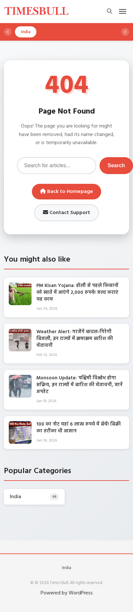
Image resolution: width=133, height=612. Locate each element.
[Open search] (109, 11)
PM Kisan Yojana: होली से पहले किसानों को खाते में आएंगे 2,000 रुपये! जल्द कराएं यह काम (77, 292)
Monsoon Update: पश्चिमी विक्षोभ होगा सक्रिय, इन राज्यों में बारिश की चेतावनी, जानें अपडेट (79, 385)
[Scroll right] (125, 32)
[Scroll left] (8, 32)
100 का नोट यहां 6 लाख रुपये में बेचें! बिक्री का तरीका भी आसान (78, 427)
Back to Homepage (66, 191)
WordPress (81, 593)
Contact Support (66, 213)
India (66, 568)
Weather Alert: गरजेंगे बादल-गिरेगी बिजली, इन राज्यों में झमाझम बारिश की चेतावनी (74, 338)
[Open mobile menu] (122, 11)
